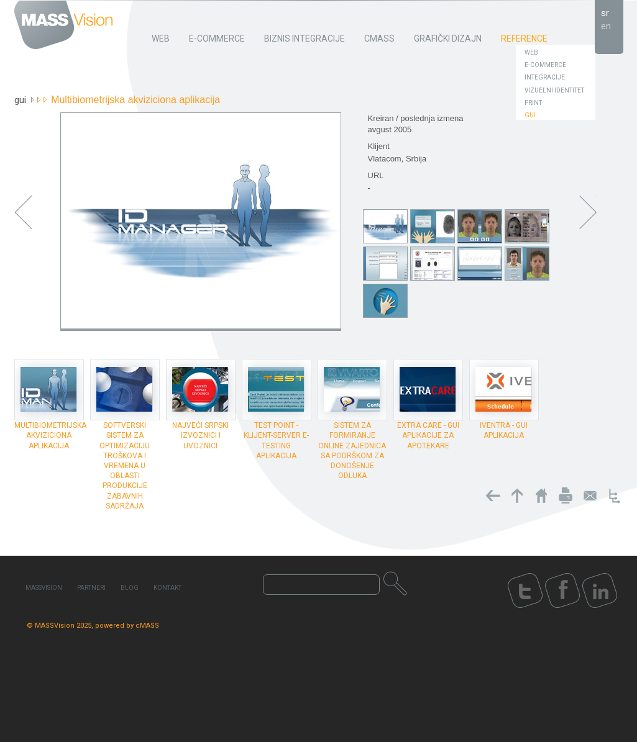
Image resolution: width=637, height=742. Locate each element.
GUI (530, 115)
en (606, 26)
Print (533, 102)
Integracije (545, 77)
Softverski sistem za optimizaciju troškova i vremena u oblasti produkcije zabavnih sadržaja (124, 465)
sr (605, 13)
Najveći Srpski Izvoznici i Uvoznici (200, 435)
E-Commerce (545, 64)
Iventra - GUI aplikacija (504, 430)
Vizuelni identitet (554, 90)
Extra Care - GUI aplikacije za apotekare (428, 435)
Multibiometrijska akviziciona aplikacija (50, 435)
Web (531, 52)
